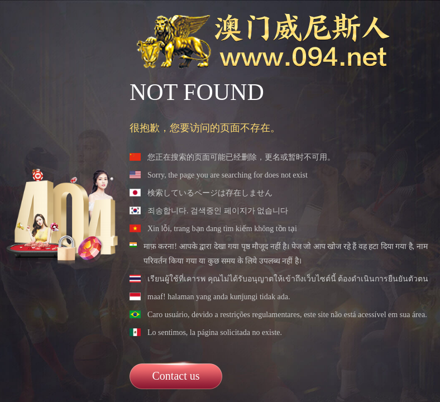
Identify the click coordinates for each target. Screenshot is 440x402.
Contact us (176, 376)
